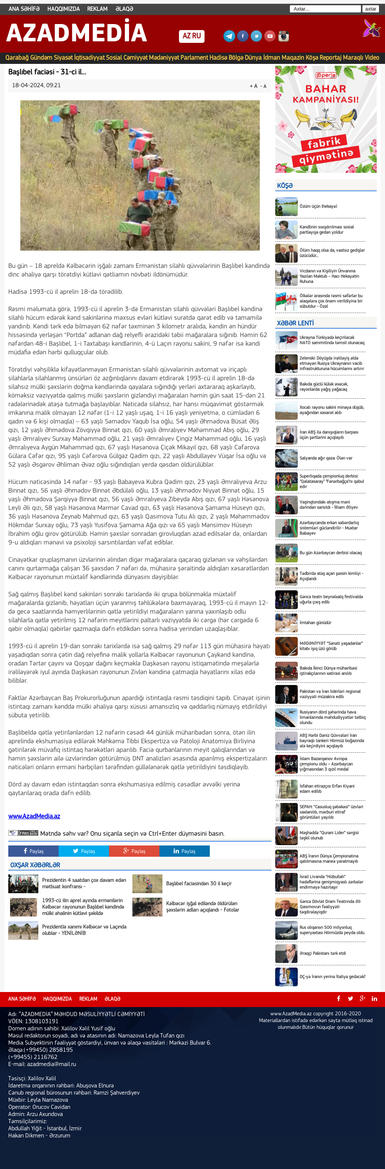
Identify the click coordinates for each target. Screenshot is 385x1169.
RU (196, 36)
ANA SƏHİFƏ (24, 9)
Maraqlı (353, 58)
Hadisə (218, 58)
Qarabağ (17, 58)
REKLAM (97, 9)
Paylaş (34, 851)
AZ (187, 36)
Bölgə (236, 58)
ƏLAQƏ (124, 9)
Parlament (194, 58)
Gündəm (41, 58)
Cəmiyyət (135, 58)
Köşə (312, 58)
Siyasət (63, 58)
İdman (271, 58)
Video (372, 58)
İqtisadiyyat (89, 58)
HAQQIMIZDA (63, 9)
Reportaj (330, 58)
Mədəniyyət (164, 58)
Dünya (253, 58)
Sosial (114, 58)
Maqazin (293, 58)
